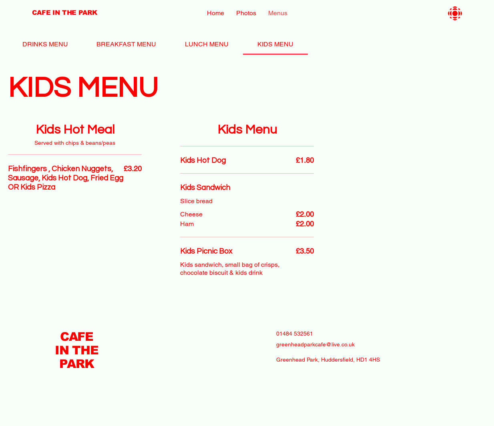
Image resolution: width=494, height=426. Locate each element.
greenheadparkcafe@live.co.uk (315, 344)
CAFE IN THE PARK (76, 350)
